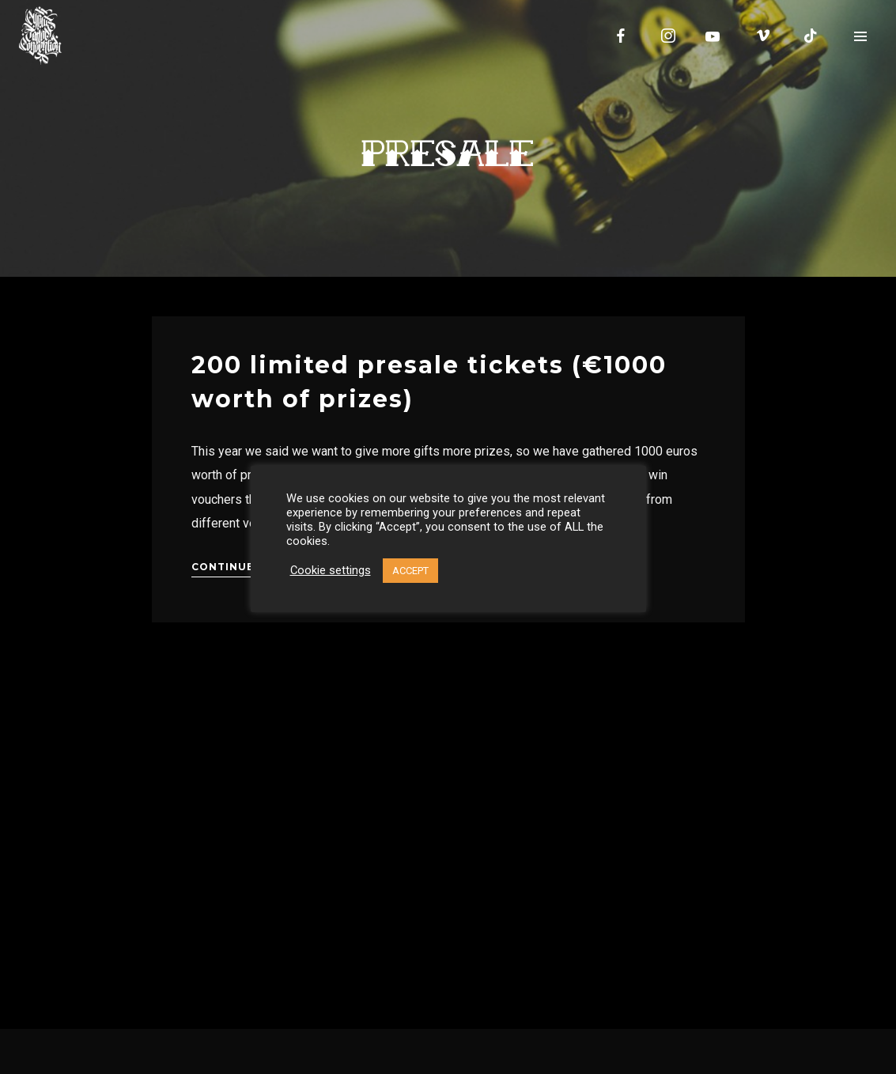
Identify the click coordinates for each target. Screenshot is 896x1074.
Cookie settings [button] (330, 570)
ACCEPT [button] (410, 571)
